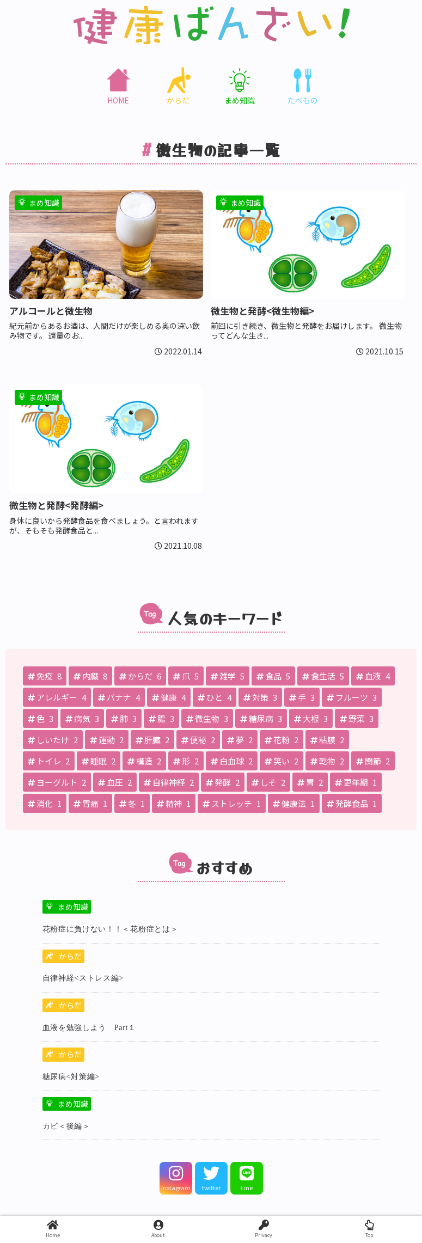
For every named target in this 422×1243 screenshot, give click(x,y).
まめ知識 (73, 906)
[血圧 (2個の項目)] (115, 782)
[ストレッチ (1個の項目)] (232, 803)
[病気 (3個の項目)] (82, 718)
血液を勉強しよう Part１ (89, 1028)
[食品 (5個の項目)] (273, 675)
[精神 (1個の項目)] (173, 803)
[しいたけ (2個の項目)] (53, 739)
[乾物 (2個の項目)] (327, 760)
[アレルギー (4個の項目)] (57, 697)
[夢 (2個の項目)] (240, 739)
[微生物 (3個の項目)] (207, 718)
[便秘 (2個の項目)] (198, 739)
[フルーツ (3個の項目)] (352, 697)
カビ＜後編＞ (66, 1126)
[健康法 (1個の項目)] (294, 803)
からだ (70, 956)
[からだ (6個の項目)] (140, 675)
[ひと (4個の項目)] (214, 697)
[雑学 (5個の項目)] (227, 675)
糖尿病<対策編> (71, 1077)
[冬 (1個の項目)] (132, 803)
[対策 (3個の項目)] (260, 697)
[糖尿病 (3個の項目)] (261, 718)
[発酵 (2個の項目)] (222, 782)
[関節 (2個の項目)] (373, 760)
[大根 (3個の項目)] (311, 718)
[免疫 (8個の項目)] (44, 675)
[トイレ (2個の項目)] (49, 760)
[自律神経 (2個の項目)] (169, 782)
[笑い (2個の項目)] (281, 760)
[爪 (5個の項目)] (186, 675)
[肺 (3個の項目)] (124, 718)
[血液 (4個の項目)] (373, 675)
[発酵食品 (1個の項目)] (352, 803)
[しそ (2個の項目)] (268, 782)
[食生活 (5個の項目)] (323, 675)
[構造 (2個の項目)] (144, 760)
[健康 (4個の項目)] (169, 697)
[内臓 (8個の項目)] (90, 675)
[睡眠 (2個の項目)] (98, 760)
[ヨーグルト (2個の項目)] (57, 782)
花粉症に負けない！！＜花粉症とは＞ (110, 929)
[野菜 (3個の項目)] (356, 718)
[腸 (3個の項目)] (161, 718)
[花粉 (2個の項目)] (281, 739)
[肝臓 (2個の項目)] (152, 739)
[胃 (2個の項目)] (310, 782)
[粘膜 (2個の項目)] (327, 739)
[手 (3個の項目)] (302, 697)
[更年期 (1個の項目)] (356, 782)
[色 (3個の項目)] (40, 718)
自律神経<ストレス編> (83, 978)
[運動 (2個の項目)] (107, 739)
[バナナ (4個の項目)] (119, 697)
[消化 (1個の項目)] (44, 803)
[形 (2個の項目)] (186, 760)
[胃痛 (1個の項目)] (90, 803)
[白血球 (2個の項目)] (232, 760)
